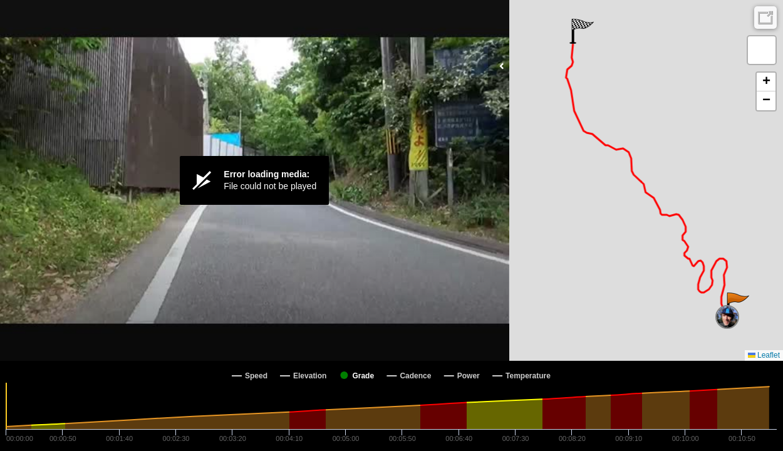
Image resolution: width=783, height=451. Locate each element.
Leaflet (764, 355)
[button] (737, 305)
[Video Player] (254, 180)
